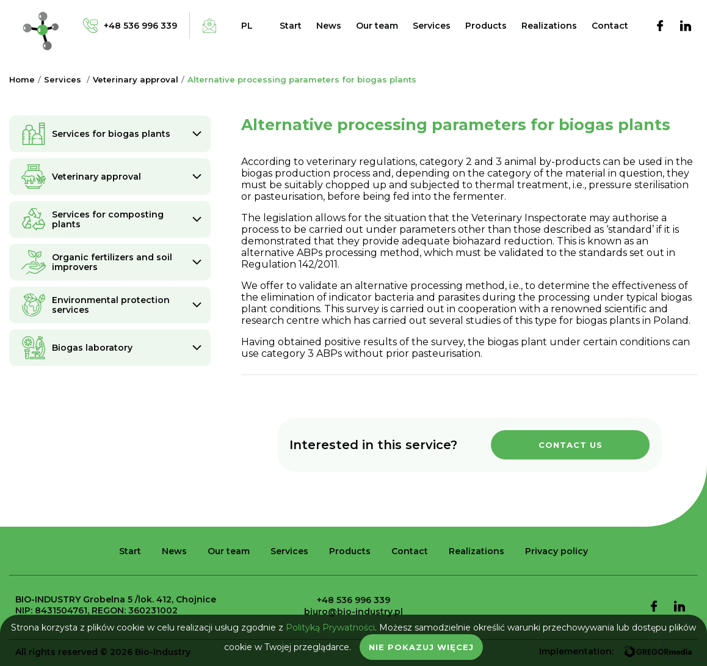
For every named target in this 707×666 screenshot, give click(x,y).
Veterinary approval (135, 79)
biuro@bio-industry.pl (353, 611)
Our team (377, 25)
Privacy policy (556, 551)
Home (22, 79)
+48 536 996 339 (353, 600)
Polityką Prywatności (330, 627)
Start (291, 25)
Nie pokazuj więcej (421, 647)
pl (247, 25)
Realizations (549, 25)
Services (432, 25)
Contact (610, 25)
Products (486, 25)
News (328, 25)
